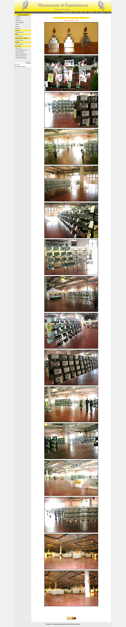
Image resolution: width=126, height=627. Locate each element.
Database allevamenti (21, 54)
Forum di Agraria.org (21, 55)
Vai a (67, 12)
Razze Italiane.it (20, 52)
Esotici (17, 34)
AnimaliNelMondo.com (21, 50)
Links (97, 12)
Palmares (18, 28)
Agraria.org (18, 48)
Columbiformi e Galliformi (21, 38)
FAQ (85, 12)
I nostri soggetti (19, 22)
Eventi (17, 26)
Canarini (17, 30)
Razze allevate (19, 32)
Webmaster (91, 12)
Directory (109, 12)
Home (75, 12)
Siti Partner (18, 46)
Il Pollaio (17, 42)
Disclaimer (102, 12)
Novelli (17, 24)
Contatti (81, 12)
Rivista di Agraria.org (21, 57)
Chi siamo (18, 16)
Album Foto (18, 20)
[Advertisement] (71, 612)
